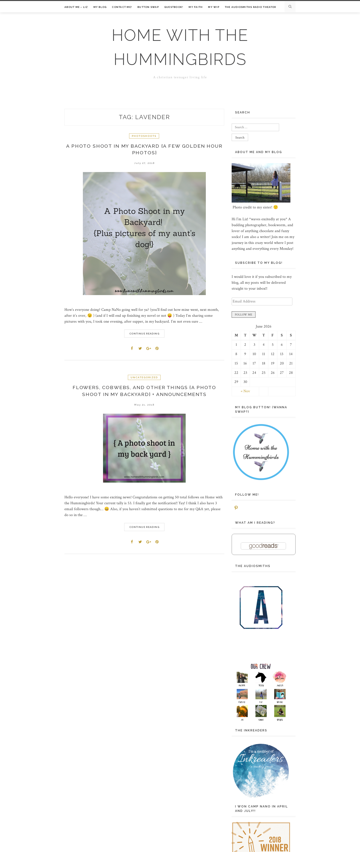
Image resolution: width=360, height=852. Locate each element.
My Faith (196, 7)
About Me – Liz (76, 7)
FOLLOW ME (243, 314)
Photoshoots (144, 136)
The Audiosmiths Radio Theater (250, 7)
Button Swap (148, 7)
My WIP (213, 7)
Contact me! (122, 7)
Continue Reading (144, 334)
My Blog (100, 7)
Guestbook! (173, 7)
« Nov (245, 391)
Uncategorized (144, 378)
